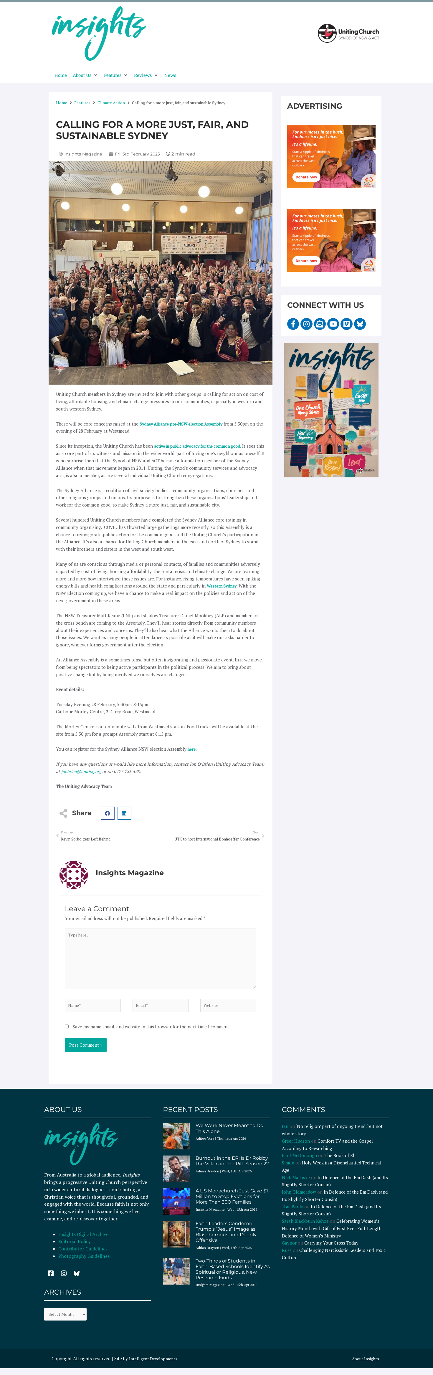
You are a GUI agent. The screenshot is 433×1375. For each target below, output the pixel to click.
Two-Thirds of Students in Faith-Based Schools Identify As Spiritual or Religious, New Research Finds (233, 1276)
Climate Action (111, 102)
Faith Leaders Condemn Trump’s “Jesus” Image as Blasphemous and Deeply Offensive (226, 1238)
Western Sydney (223, 586)
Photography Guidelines (84, 1262)
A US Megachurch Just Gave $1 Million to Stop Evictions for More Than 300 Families (232, 1203)
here (192, 749)
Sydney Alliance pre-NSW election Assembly (184, 424)
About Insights (364, 1366)
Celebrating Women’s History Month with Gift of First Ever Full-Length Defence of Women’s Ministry (331, 1235)
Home (61, 102)
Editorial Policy (75, 1248)
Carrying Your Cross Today (331, 1249)
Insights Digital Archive (83, 1240)
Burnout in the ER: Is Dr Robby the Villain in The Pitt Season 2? (232, 1167)
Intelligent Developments (155, 1366)
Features (82, 102)
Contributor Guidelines (83, 1255)
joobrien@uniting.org (83, 771)
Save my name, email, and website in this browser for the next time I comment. (151, 1033)
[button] (85, 75)
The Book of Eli (340, 1162)
